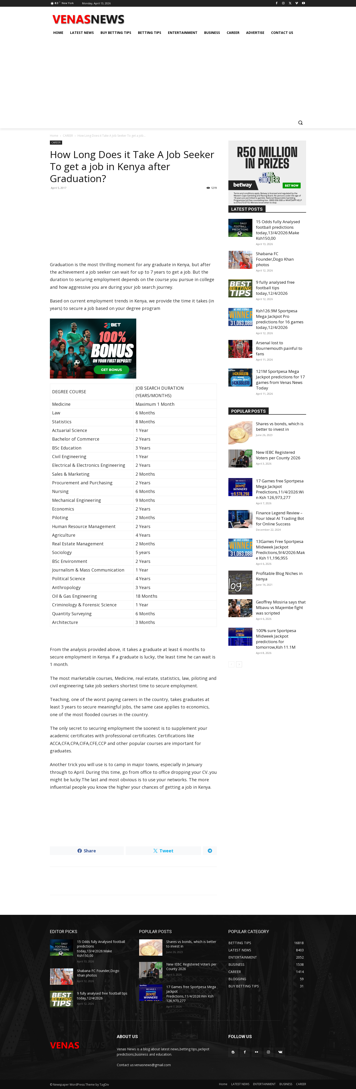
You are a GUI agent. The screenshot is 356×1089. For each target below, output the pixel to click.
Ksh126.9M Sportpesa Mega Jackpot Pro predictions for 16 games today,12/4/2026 (279, 319)
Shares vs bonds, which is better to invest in (279, 426)
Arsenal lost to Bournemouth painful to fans (279, 348)
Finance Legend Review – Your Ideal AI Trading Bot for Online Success (280, 518)
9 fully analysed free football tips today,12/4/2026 (275, 287)
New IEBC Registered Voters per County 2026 (278, 455)
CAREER (68, 136)
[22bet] (133, 349)
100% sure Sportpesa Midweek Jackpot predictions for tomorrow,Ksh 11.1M (276, 639)
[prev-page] (231, 664)
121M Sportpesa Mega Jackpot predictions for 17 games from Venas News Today (280, 380)
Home (54, 136)
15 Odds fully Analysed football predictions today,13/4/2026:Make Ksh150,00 (278, 230)
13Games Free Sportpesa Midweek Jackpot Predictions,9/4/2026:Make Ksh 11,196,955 (280, 550)
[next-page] (239, 664)
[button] (300, 122)
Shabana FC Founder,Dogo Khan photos (275, 259)
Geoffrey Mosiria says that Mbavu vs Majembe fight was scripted (281, 607)
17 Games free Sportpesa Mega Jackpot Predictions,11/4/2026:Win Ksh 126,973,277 (280, 489)
